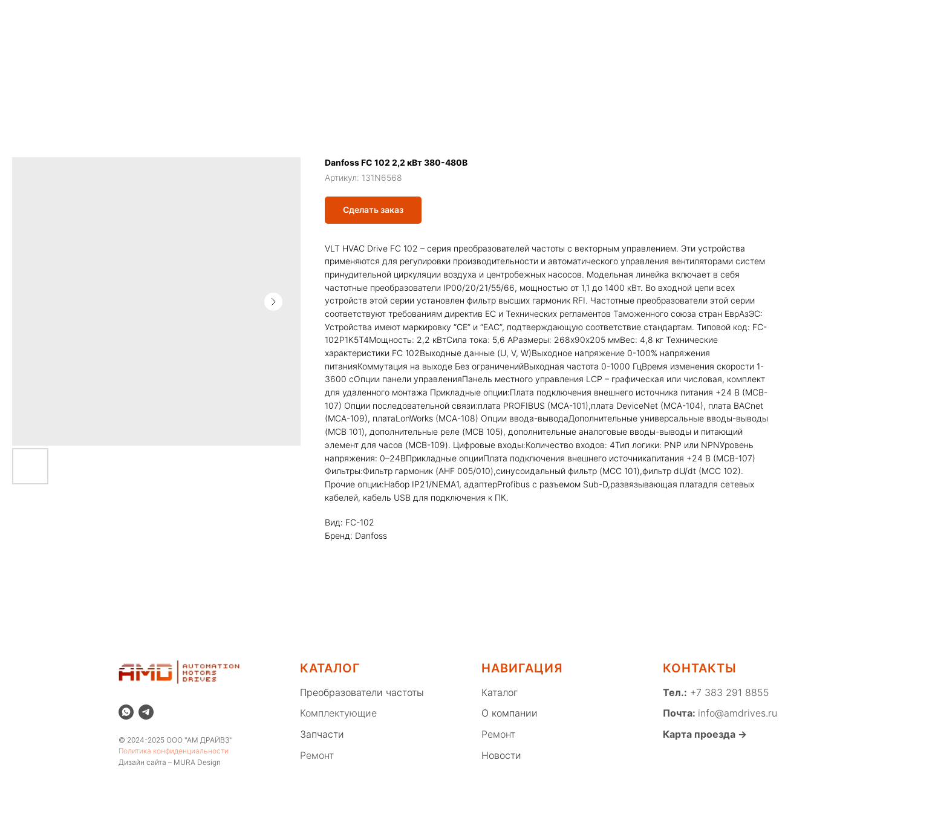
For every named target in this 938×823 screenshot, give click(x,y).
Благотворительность (576, 21)
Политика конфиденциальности (174, 750)
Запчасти (322, 734)
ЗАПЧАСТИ (550, 63)
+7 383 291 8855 (728, 692)
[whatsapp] (805, 21)
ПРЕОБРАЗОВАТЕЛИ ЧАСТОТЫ (314, 63)
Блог (501, 21)
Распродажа (245, 21)
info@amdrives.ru (737, 713)
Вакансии (660, 21)
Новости (455, 21)
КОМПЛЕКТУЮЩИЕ (456, 63)
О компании (176, 21)
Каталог (351, 21)
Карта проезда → (705, 734)
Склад (303, 21)
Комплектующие (338, 713)
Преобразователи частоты (362, 692)
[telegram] (146, 712)
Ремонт (403, 21)
